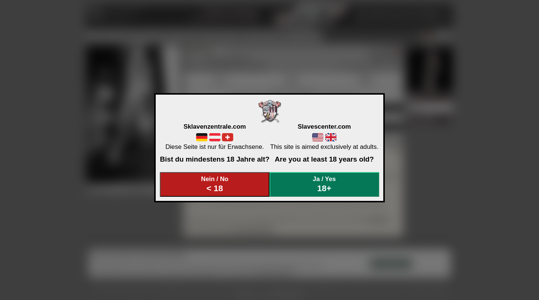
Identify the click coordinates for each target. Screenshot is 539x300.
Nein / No (215, 184)
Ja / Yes (324, 184)
